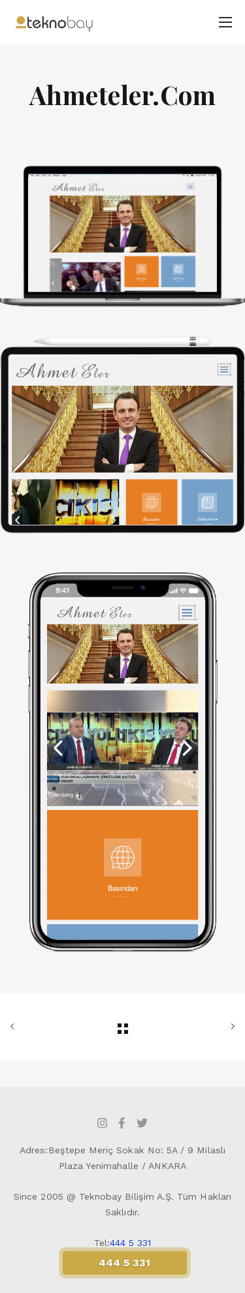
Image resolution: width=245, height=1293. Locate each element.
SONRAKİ (230, 1027)
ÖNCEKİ (15, 1027)
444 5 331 (131, 1243)
